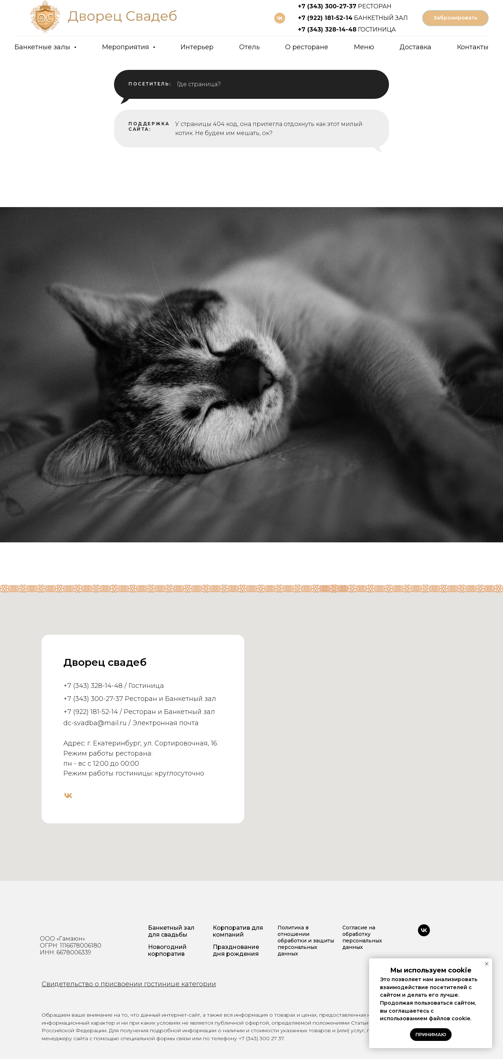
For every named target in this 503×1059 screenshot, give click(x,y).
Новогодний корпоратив (167, 950)
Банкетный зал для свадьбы (171, 931)
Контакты (473, 47)
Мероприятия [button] (126, 47)
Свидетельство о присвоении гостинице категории (129, 984)
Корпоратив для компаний (238, 931)
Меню (364, 47)
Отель (249, 47)
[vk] (279, 18)
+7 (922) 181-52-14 (325, 17)
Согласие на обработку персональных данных (362, 937)
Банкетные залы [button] (43, 47)
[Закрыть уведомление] (486, 963)
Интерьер (197, 47)
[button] (455, 18)
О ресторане (306, 47)
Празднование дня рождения (236, 950)
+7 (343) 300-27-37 (327, 6)
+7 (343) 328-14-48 (327, 29)
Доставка (415, 47)
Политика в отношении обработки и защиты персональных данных (306, 940)
